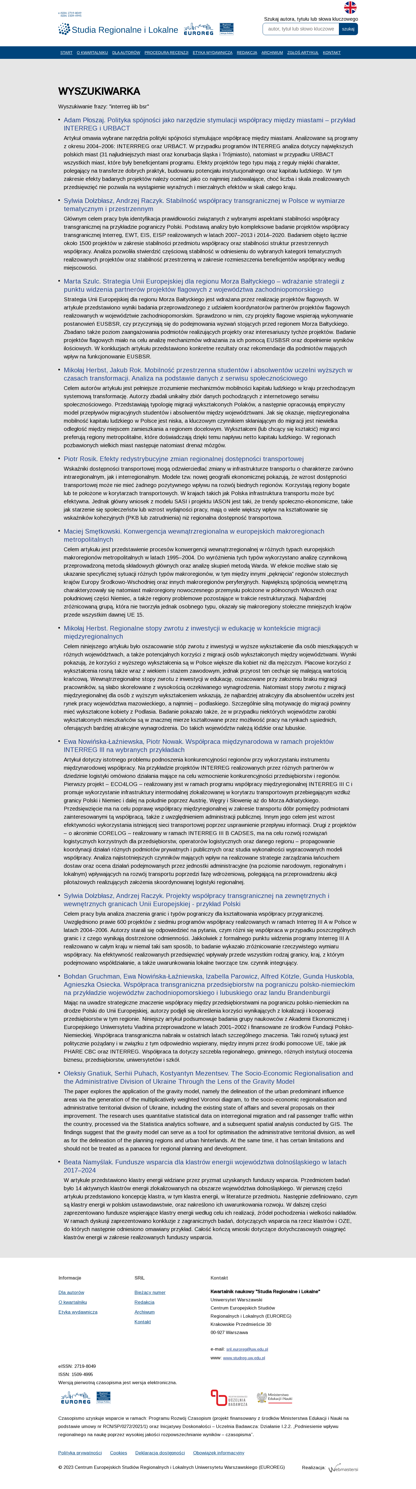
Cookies (118, 1452)
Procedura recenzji (167, 52)
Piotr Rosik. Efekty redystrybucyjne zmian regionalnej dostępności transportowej (184, 458)
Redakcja (247, 52)
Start (66, 52)
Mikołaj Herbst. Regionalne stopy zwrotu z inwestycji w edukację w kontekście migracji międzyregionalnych (192, 632)
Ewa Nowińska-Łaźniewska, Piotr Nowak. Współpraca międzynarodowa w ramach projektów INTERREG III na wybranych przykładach (198, 745)
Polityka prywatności (80, 1452)
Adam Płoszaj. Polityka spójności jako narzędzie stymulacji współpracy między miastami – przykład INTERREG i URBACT (210, 124)
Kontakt (332, 52)
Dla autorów (126, 52)
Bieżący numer (150, 1292)
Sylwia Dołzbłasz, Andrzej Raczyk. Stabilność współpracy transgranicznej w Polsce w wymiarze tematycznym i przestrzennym (204, 204)
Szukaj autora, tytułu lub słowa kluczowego (311, 19)
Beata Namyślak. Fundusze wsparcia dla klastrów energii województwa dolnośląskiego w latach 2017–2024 (205, 1166)
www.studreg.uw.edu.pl (244, 1358)
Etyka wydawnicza (213, 52)
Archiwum (272, 52)
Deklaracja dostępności (160, 1452)
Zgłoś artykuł (303, 52)
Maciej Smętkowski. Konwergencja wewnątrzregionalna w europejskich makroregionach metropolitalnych (194, 535)
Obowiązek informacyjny (218, 1452)
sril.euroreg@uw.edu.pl (247, 1349)
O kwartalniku (92, 52)
